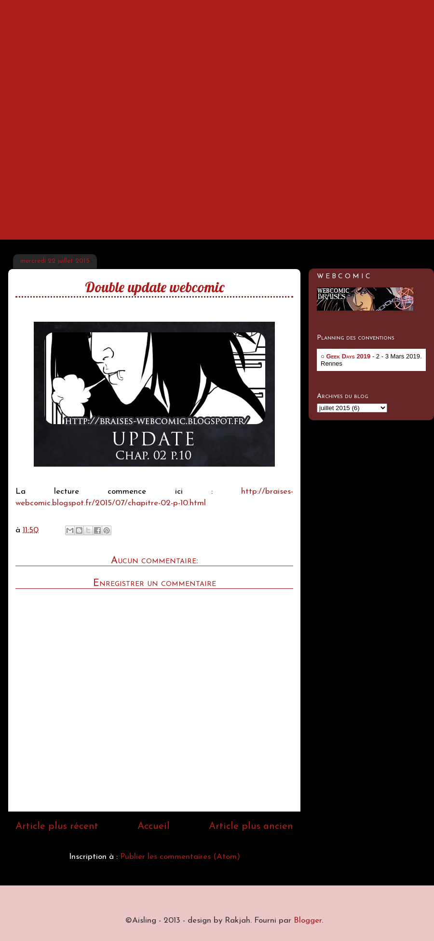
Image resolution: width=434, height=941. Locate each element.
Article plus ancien (251, 826)
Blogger (308, 920)
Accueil (45, 229)
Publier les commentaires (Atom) (180, 857)
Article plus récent (56, 826)
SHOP (239, 229)
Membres (176, 229)
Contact (108, 229)
